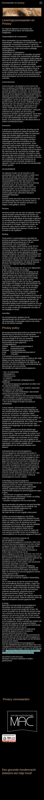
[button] (41, 3)
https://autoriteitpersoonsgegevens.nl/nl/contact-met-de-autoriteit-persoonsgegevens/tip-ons (21, 652)
